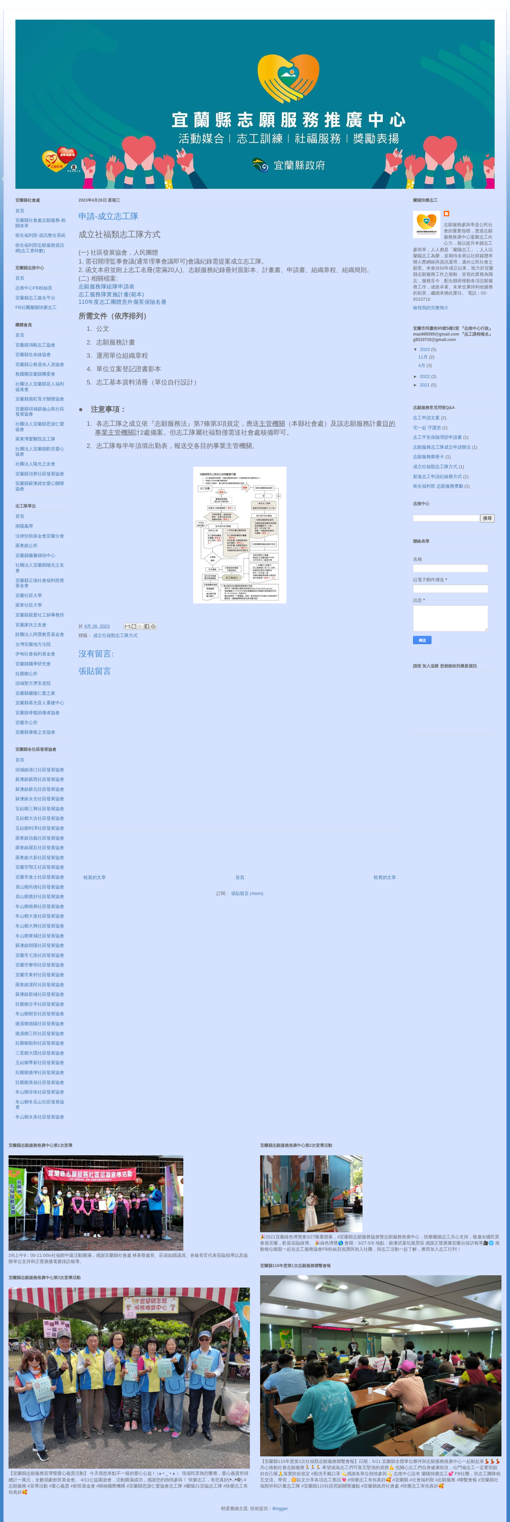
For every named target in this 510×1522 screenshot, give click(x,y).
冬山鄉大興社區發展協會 (39, 925)
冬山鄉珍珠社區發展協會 (39, 1092)
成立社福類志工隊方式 (115, 635)
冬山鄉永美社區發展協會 (39, 1116)
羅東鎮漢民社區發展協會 (39, 984)
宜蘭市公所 (26, 722)
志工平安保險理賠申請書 (437, 437)
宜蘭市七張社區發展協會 (39, 955)
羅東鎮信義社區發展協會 (39, 838)
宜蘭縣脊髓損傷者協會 (37, 712)
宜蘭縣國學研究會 (33, 663)
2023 (425, 349)
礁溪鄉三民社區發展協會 (39, 1033)
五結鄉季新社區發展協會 (39, 1062)
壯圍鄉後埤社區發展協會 (39, 1072)
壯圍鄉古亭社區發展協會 (39, 1004)
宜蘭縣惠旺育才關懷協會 (39, 399)
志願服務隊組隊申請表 (107, 286)
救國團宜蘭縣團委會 (35, 374)
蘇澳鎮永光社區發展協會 (39, 798)
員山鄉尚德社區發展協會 (39, 886)
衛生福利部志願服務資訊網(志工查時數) (39, 248)
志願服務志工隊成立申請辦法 (442, 447)
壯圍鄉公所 (26, 673)
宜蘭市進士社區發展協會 (39, 877)
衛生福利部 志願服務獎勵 (438, 486)
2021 (425, 385)
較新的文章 (95, 877)
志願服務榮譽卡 (428, 456)
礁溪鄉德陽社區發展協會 (39, 1023)
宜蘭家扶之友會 (30, 624)
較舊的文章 (385, 877)
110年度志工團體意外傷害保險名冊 (123, 302)
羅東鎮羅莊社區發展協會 (39, 847)
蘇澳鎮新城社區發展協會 (39, 994)
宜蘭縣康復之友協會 (35, 732)
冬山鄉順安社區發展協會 (39, 1013)
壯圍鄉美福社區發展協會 (39, 1082)
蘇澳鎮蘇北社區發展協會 (39, 789)
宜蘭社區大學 (28, 595)
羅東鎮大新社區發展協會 (39, 857)
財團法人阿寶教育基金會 (39, 634)
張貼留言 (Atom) (247, 893)
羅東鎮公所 (26, 545)
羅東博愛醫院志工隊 (35, 438)
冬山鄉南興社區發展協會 (39, 906)
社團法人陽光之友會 (35, 463)
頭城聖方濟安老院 (33, 683)
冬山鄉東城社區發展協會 (39, 935)
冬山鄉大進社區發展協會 (39, 916)
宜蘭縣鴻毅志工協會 (35, 345)
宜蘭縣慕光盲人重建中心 (39, 702)
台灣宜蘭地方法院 (33, 644)
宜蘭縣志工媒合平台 (35, 297)
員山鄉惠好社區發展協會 (39, 896)
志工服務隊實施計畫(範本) (111, 294)
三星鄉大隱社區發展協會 (39, 1053)
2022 (425, 376)
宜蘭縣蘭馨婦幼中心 (35, 555)
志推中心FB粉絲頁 (33, 287)
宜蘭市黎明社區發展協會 (39, 964)
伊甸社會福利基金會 (35, 653)
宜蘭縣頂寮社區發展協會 (39, 473)
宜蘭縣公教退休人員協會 (39, 364)
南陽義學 (24, 526)
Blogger (279, 1508)
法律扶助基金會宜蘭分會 (39, 536)
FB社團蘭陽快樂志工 (36, 307)
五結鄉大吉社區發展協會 (39, 818)
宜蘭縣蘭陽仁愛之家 (35, 693)
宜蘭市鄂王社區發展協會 (39, 867)
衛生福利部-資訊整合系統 (40, 235)
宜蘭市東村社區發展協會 (39, 974)
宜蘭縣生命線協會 (33, 354)
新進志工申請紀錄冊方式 (437, 476)
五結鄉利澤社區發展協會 (39, 828)
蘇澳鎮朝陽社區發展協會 (39, 945)
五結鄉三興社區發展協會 (39, 808)
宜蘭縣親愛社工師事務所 (39, 614)
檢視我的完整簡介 (431, 307)
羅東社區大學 (28, 605)
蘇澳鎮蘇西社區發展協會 (39, 779)
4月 (423, 365)
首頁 (240, 877)
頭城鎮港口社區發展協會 (39, 769)
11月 (424, 356)
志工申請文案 (426, 417)
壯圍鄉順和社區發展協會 (39, 1043)
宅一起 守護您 (427, 427)
